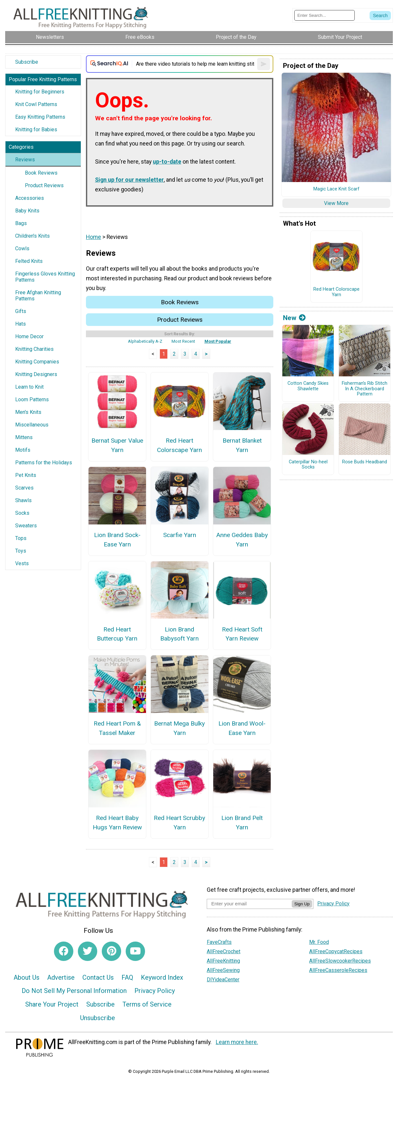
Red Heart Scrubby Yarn (179, 822)
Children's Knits (32, 236)
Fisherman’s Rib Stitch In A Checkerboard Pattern (364, 389)
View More (336, 203)
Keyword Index (162, 977)
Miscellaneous (31, 425)
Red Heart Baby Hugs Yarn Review (117, 822)
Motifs (22, 450)
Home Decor (29, 336)
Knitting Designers (36, 374)
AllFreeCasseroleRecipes (338, 970)
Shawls (23, 500)
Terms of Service (147, 1004)
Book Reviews (41, 173)
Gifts (20, 311)
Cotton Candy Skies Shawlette (308, 386)
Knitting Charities (34, 349)
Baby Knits (27, 211)
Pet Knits (25, 475)
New (294, 318)
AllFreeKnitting (223, 961)
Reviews (25, 159)
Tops (20, 538)
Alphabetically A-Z (145, 341)
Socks (22, 513)
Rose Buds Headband (364, 462)
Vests (22, 563)
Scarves (24, 488)
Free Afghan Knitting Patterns (38, 295)
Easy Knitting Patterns (40, 117)
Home (93, 237)
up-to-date (167, 161)
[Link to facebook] (63, 951)
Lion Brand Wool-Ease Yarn (242, 728)
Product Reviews (44, 185)
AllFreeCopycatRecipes (335, 951)
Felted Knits (29, 261)
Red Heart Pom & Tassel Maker (117, 728)
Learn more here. (237, 1042)
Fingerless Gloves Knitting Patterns (45, 277)
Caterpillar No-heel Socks (308, 464)
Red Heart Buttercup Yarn (117, 634)
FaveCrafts (219, 942)
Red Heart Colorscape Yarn (179, 445)
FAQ (127, 977)
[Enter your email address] (249, 903)
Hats (20, 324)
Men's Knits (28, 412)
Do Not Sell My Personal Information (74, 991)
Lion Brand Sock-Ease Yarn (117, 539)
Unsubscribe (97, 1018)
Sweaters (26, 526)
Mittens (24, 437)
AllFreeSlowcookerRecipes (340, 961)
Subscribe (26, 62)
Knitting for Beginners (39, 92)
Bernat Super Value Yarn (117, 445)
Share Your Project (52, 1004)
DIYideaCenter (223, 979)
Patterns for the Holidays (43, 462)
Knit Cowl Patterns (36, 104)
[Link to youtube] (135, 951)
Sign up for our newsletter (129, 180)
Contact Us (98, 977)
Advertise (61, 977)
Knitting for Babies (36, 129)
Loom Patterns (32, 399)
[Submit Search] (380, 15)
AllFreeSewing (223, 970)
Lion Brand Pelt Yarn (242, 822)
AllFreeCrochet (223, 951)
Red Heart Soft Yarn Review (242, 634)
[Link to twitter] (87, 951)
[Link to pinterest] (111, 951)
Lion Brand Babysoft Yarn (179, 634)
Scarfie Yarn (179, 535)
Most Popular (217, 341)
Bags (21, 223)
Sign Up (301, 903)
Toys (20, 551)
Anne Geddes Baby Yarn (242, 539)
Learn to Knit (29, 387)
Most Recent (183, 341)
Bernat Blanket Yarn (242, 445)
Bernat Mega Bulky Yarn (179, 728)
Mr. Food (319, 942)
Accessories (29, 198)
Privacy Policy (154, 991)
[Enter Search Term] (324, 15)
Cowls (22, 248)
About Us (26, 977)
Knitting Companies (37, 362)
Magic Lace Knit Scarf (336, 189)
